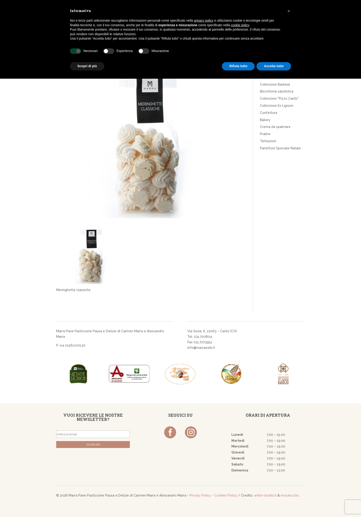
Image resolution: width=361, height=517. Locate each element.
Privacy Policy (200, 495)
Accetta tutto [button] (274, 66)
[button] (288, 11)
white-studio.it (265, 495)
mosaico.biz (290, 495)
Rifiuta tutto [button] (238, 66)
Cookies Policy (225, 495)
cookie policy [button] (240, 25)
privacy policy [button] (203, 20)
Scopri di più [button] (87, 66)
